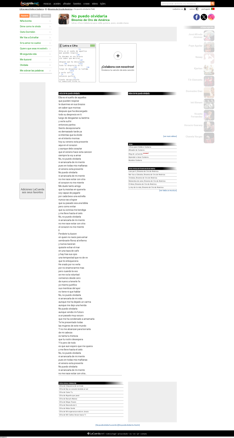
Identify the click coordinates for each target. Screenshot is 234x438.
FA (80, 49)
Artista (35, 15)
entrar (192, 9)
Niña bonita (26, 21)
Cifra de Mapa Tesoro (67, 402)
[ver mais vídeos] (170, 136)
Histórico (46, 15)
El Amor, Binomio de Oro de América (142, 184)
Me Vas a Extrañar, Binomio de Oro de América (147, 175)
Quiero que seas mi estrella (34, 48)
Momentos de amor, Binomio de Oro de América (147, 181)
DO (73, 74)
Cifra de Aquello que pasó (69, 396)
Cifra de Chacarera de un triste (71, 386)
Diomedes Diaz (194, 91)
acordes (57, 4)
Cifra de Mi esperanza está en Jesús (74, 412)
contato (143, 434)
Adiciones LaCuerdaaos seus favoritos (32, 191)
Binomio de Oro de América (60, 9)
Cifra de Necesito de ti (68, 405)
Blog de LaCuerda (139, 154)
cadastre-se (178, 9)
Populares (24, 15)
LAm (78, 55)
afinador (67, 4)
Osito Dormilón (27, 32)
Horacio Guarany (193, 125)
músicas (47, 4)
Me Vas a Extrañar (29, 37)
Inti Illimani (196, 102)
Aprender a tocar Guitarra (139, 157)
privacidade (123, 434)
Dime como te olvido (30, 26)
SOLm (80, 64)
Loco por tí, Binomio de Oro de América (143, 171)
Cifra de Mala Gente (67, 408)
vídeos (95, 4)
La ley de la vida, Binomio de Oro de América (146, 187)
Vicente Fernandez (196, 115)
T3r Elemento (195, 80)
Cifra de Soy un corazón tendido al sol (73, 389)
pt (138, 434)
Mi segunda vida (28, 54)
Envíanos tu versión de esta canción (118, 61)
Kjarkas (198, 68)
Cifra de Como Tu (66, 392)
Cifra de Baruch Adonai (68, 399)
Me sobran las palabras (32, 70)
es (131, 434)
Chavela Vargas (194, 136)
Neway (198, 57)
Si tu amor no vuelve (30, 43)
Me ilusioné (26, 59)
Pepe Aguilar (195, 45)
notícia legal (111, 434)
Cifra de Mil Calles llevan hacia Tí (72, 415)
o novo (87, 4)
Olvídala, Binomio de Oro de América (143, 178)
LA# (81, 60)
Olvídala (24, 65)
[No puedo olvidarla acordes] (107, 425)
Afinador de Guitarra (136, 150)
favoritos (77, 4)
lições (102, 4)
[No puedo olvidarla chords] (129, 425)
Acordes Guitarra (135, 160)
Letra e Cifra (70, 45)
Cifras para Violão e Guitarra (32, 9)
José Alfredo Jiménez (195, 35)
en (134, 434)
